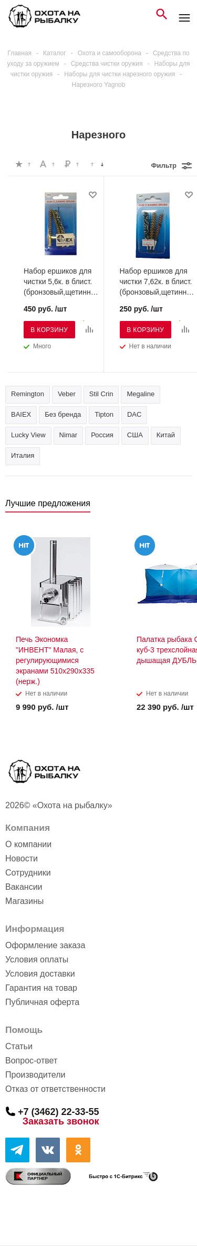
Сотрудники (28, 872)
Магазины (24, 901)
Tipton (104, 414)
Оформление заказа (45, 945)
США (135, 435)
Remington (27, 394)
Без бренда (63, 414)
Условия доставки (40, 973)
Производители (35, 1074)
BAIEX (21, 414)
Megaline (140, 394)
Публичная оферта (42, 1002)
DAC (134, 414)
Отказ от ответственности (55, 1088)
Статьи (19, 1046)
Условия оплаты (36, 959)
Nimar (68, 435)
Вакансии (24, 886)
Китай (166, 435)
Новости (21, 858)
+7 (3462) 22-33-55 (58, 1111)
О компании (28, 844)
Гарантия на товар (41, 987)
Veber (67, 394)
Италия (22, 455)
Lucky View (28, 435)
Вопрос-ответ (31, 1060)
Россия (102, 435)
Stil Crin (101, 394)
